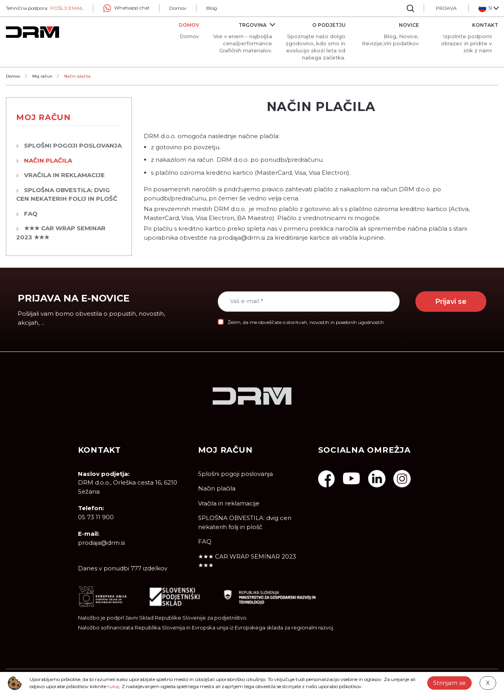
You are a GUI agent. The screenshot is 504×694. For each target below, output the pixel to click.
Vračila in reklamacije (64, 175)
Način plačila (48, 160)
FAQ (30, 213)
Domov (178, 8)
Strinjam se (449, 683)
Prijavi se (451, 301)
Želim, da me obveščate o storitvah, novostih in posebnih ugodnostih (306, 322)
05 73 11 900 (96, 517)
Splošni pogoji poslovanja (73, 145)
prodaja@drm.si (101, 542)
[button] (488, 8)
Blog (211, 8)
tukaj (113, 686)
